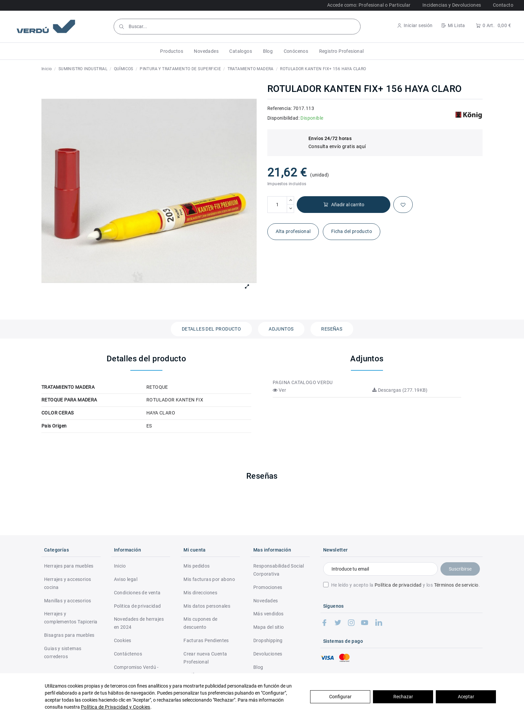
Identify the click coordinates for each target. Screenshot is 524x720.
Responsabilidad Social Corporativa (278, 570)
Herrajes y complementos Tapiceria (71, 617)
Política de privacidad (398, 585)
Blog (258, 667)
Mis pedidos (196, 566)
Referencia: (279, 108)
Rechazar (403, 696)
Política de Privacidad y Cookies (115, 707)
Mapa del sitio (268, 627)
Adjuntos (281, 329)
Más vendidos (268, 613)
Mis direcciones (200, 592)
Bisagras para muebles (69, 635)
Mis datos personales (206, 606)
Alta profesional (293, 231)
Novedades (265, 600)
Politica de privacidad (137, 606)
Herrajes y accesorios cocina (67, 583)
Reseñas (331, 329)
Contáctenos (128, 653)
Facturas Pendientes (206, 640)
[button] (171, 51)
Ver (279, 390)
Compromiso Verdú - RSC (136, 671)
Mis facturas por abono (209, 579)
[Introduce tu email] (380, 569)
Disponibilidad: (283, 118)
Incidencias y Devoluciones (451, 5)
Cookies (122, 640)
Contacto (503, 5)
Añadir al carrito (343, 205)
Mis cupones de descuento (200, 623)
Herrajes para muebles (68, 566)
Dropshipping (268, 640)
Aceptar (466, 696)
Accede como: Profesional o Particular (369, 5)
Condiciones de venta (137, 592)
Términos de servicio (456, 585)
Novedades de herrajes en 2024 (139, 623)
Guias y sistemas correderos (62, 652)
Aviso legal (125, 579)
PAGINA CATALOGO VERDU (303, 382)
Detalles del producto (211, 329)
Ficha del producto (351, 231)
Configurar (340, 696)
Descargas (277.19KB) (400, 390)
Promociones (267, 587)
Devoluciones (267, 653)
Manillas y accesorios (67, 600)
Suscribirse (460, 569)
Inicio (120, 566)
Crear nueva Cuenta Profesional (205, 658)
